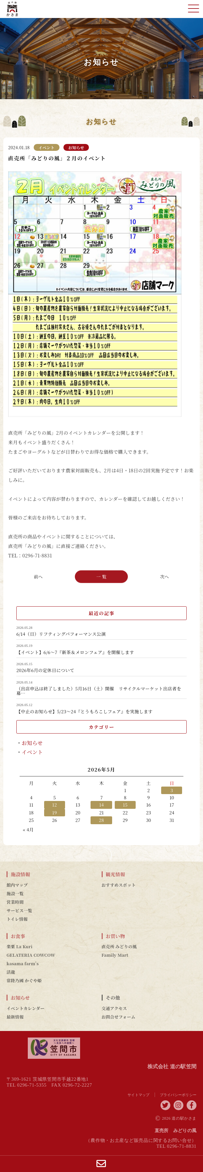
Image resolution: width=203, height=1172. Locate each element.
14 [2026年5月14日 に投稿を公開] (101, 804)
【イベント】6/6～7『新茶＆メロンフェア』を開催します (75, 652)
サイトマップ (138, 1095)
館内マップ (17, 885)
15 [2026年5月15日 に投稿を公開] (125, 804)
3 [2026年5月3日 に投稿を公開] (172, 790)
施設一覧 (15, 893)
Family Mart (115, 955)
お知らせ (32, 743)
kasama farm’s (23, 963)
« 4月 (28, 829)
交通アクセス (114, 1008)
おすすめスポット (119, 885)
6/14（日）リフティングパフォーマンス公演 (61, 634)
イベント (32, 752)
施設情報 (20, 874)
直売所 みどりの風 (119, 946)
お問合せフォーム (119, 1017)
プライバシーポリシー (178, 1095)
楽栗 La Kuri (19, 946)
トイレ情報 (17, 919)
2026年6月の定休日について (45, 670)
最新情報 (15, 1017)
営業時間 (15, 902)
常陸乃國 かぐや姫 (24, 980)
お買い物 (115, 936)
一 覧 (101, 576)
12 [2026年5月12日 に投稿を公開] (54, 804)
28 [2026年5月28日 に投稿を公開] (101, 820)
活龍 (11, 972)
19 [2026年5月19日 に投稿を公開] (54, 812)
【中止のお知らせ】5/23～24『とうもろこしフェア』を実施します (84, 711)
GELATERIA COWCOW (31, 955)
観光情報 (115, 874)
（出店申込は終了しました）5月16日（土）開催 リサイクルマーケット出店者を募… (98, 690)
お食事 (18, 936)
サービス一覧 (19, 910)
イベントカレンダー (25, 1008)
